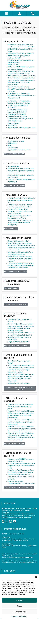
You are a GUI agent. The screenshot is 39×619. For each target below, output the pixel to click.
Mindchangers (12, 125)
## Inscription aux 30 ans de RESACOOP (21, 53)
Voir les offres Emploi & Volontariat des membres (19, 388)
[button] (36, 577)
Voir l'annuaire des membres (14, 154)
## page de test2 (13, 64)
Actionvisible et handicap (16, 141)
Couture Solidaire (13, 166)
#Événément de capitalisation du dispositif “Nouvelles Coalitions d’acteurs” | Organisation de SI (21, 96)
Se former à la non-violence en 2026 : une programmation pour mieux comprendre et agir (21, 466)
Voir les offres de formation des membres (18, 487)
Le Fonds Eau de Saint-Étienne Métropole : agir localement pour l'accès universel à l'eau (21, 200)
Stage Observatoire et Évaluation (18, 342)
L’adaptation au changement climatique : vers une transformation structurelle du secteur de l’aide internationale (21, 265)
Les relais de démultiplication (17, 116)
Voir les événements (11, 288)
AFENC (10, 145)
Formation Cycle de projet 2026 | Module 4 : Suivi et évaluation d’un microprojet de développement (21, 422)
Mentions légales (13, 123)
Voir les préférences (20, 612)
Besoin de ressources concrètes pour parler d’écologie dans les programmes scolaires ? (20, 259)
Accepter (19, 600)
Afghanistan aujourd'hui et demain (19, 150)
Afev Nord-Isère (13, 147)
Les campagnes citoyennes (17, 114)
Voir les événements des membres (15, 304)
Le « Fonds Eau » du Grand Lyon (18, 209)
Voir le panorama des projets (14, 186)
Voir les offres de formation (14, 444)
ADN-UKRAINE (12, 143)
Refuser (19, 606)
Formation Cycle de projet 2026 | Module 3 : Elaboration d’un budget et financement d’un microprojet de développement (21, 429)
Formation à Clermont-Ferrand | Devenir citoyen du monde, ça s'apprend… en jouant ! (21, 406)
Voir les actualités (10, 228)
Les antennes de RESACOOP (17, 112)
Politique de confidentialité (18, 616)
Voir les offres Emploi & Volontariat (16, 346)
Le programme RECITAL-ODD (17, 110)
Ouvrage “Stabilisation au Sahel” (18, 241)
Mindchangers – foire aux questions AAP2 (21, 127)
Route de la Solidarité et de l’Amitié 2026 (21, 168)
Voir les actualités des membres (15, 272)
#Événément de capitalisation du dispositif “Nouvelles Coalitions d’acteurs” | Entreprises (21, 89)
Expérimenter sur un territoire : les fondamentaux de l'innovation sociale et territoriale (21, 477)
